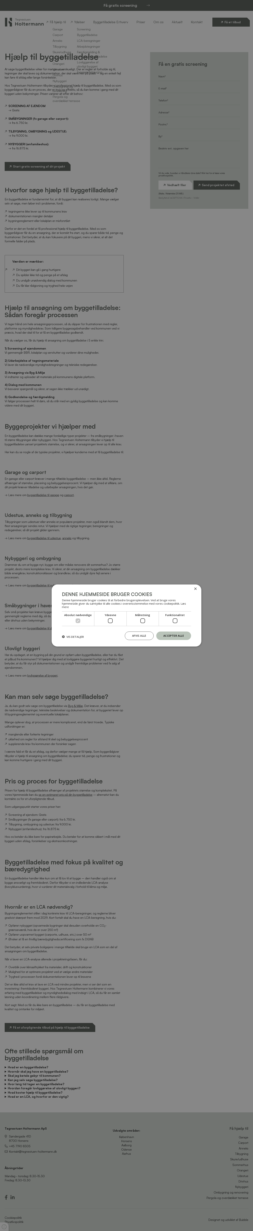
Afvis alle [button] (139, 635)
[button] (73, 636)
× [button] (195, 589)
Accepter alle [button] (173, 635)
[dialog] (126, 615)
